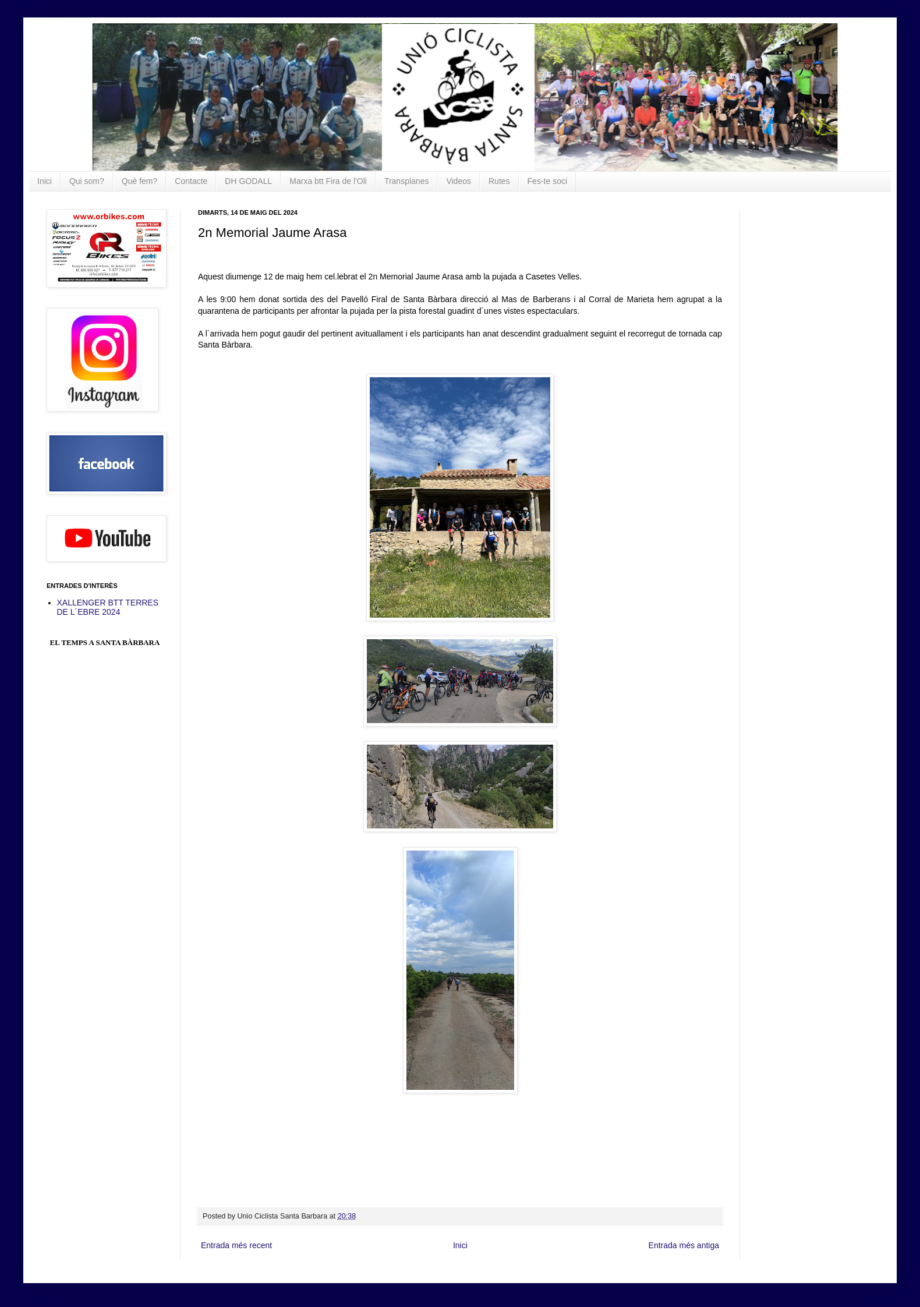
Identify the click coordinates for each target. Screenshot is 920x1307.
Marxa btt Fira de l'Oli (328, 181)
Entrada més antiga (684, 1245)
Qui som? (86, 181)
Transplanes (406, 181)
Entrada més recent (236, 1245)
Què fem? (139, 181)
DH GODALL (248, 181)
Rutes (499, 181)
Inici (44, 181)
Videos (458, 181)
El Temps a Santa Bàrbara (105, 642)
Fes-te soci (547, 181)
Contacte (191, 181)
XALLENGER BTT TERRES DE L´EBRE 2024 (108, 607)
